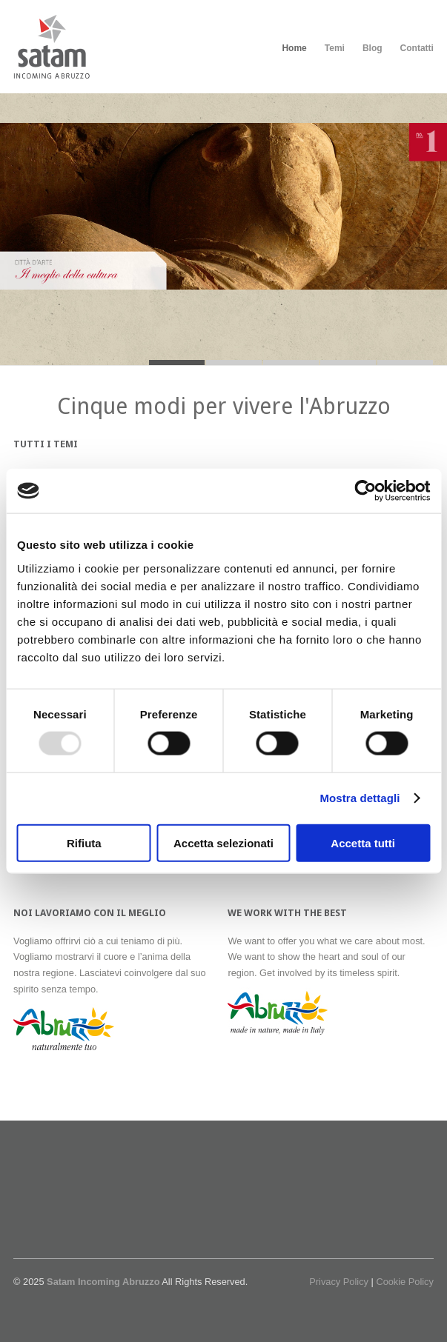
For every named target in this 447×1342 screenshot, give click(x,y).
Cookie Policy (405, 1281)
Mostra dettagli (359, 798)
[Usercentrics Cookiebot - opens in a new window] (365, 491)
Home (294, 48)
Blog (372, 48)
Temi (335, 48)
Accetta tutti (363, 842)
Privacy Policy (338, 1281)
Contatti (417, 48)
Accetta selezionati (223, 842)
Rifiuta (84, 842)
